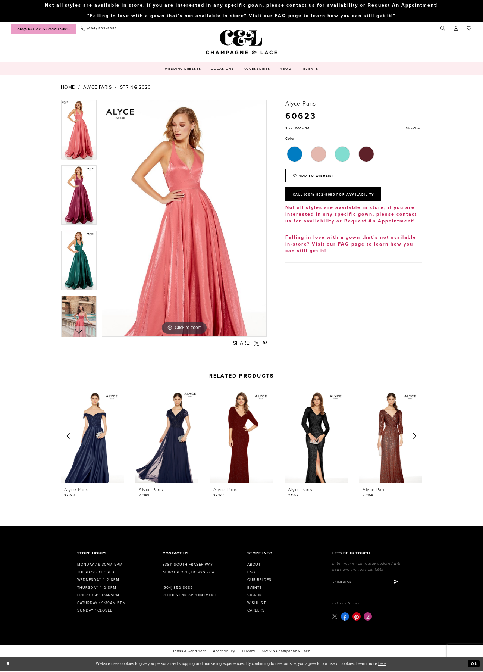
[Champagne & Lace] (241, 42)
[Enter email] (369, 582)
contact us (300, 5)
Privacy (249, 652)
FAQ (251, 573)
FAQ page (288, 16)
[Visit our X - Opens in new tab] (335, 618)
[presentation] (92, 436)
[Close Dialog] (8, 665)
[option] (79, 132)
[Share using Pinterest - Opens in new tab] (265, 343)
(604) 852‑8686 (178, 588)
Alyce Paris (97, 88)
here (382, 664)
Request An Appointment (402, 5)
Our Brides (259, 580)
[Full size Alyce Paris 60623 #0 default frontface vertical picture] (184, 218)
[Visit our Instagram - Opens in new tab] (368, 618)
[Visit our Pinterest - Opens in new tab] (357, 618)
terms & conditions (189, 652)
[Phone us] (98, 29)
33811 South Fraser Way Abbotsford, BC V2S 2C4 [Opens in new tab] (188, 569)
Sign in (254, 595)
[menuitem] (43, 29)
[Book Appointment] (43, 29)
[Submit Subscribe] (403, 582)
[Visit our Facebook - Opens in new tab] (345, 618)
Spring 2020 (135, 88)
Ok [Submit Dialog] (473, 665)
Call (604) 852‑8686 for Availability (340, 198)
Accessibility (224, 652)
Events (254, 588)
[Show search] (443, 29)
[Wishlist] (469, 29)
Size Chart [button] (413, 129)
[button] (456, 29)
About (254, 565)
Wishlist (256, 603)
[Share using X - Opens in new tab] (256, 343)
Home (68, 88)
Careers (256, 611)
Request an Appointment (189, 595)
